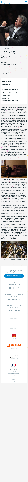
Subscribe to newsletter (14, 276)
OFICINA (14, 381)
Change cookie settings (14, 369)
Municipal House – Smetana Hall (10, 89)
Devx (14, 375)
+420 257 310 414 (14, 311)
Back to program (5, 48)
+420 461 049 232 (14, 299)
